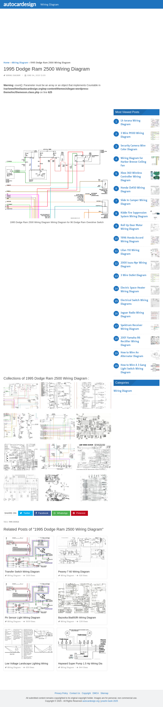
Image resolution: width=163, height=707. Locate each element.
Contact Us (75, 693)
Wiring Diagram (49, 4)
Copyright (86, 693)
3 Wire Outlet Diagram (133, 275)
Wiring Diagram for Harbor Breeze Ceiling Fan (133, 162)
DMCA (96, 693)
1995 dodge (14, 522)
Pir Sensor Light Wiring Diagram (22, 617)
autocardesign (20, 4)
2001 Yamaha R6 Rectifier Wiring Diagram (130, 341)
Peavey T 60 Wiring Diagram (74, 571)
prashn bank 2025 (109, 701)
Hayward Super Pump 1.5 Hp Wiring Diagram (83, 663)
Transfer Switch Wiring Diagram (22, 571)
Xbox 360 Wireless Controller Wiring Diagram (131, 176)
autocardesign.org (90, 701)
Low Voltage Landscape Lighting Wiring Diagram (31, 663)
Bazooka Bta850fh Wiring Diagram (77, 617)
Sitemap (104, 693)
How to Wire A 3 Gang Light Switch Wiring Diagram (133, 368)
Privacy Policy (61, 693)
